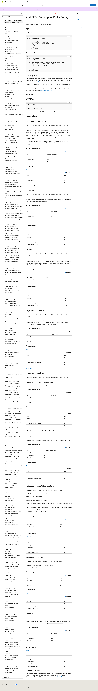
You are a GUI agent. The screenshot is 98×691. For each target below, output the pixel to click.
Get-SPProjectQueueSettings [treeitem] (10, 572)
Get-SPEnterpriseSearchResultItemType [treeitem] (12, 454)
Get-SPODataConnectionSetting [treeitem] (11, 533)
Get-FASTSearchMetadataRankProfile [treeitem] (12, 221)
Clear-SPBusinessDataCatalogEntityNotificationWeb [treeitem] (13, 45)
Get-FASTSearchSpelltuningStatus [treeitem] (11, 261)
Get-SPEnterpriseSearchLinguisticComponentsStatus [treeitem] (14, 400)
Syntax (77, 16)
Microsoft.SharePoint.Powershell (41, 13)
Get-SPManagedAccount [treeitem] (9, 520)
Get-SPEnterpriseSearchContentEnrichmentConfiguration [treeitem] (14, 374)
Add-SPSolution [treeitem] (8, 24)
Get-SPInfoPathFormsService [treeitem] (10, 502)
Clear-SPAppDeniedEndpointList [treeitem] (11, 42)
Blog (17, 687)
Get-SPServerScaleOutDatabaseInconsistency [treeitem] (13, 601)
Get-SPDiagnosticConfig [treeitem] (9, 358)
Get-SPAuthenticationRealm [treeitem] (10, 309)
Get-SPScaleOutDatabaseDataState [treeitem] (11, 585)
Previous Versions (11, 687)
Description (78, 17)
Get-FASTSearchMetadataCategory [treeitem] (11, 208)
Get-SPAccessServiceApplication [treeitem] (11, 265)
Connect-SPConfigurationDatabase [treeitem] (11, 83)
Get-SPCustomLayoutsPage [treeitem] (10, 347)
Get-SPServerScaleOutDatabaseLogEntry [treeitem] (12, 603)
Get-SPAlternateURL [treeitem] (8, 279)
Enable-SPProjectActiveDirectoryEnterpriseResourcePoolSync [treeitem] (14, 157)
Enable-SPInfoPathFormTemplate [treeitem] (11, 153)
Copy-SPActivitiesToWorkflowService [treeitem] (11, 88)
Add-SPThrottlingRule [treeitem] (9, 26)
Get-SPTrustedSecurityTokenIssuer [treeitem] (11, 674)
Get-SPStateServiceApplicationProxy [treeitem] (11, 655)
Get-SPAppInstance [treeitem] (8, 292)
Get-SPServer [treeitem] (7, 596)
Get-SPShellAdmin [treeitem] (8, 625)
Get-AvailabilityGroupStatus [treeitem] (10, 202)
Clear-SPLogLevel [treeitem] (8, 51)
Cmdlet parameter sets (41, 81)
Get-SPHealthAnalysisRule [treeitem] (9, 498)
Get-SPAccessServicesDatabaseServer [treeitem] (12, 270)
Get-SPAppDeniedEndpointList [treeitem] (10, 284)
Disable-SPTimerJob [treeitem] (8, 127)
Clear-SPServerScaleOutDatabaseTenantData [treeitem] (13, 78)
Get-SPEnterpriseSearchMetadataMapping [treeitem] (13, 413)
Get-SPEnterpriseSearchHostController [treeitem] (12, 394)
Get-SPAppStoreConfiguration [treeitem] (10, 303)
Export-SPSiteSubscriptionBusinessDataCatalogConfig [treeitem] (13, 194)
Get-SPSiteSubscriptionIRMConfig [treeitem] (11, 644)
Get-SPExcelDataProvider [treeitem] (9, 485)
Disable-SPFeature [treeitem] (8, 107)
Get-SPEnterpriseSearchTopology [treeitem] (11, 476)
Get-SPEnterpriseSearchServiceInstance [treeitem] (12, 470)
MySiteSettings (30, 368)
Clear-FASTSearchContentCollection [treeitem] (11, 40)
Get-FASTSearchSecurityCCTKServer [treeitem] (11, 228)
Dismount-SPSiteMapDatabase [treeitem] (10, 140)
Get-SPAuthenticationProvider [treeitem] (10, 307)
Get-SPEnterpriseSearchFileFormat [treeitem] (11, 392)
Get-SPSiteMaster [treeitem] (8, 633)
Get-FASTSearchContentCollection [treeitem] (11, 204)
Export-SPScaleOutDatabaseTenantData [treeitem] (12, 189)
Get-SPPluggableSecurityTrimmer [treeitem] (11, 547)
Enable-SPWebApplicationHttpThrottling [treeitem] (12, 173)
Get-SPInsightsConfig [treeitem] (9, 509)
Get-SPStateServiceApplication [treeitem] (10, 653)
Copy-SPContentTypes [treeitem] (9, 92)
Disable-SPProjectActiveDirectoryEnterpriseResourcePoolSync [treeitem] (14, 114)
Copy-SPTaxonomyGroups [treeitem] (10, 98)
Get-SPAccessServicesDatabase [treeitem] (11, 268)
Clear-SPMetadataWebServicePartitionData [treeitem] (13, 53)
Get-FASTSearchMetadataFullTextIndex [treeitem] (12, 215)
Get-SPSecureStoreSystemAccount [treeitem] (11, 592)
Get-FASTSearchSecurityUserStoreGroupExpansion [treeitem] (13, 254)
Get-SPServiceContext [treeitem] (9, 618)
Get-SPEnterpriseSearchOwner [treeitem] (10, 415)
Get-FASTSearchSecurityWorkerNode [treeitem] (12, 257)
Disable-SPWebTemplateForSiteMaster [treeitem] (12, 134)
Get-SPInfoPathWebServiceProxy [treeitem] (11, 507)
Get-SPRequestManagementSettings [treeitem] (12, 575)
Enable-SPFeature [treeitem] (8, 149)
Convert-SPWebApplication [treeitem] (10, 85)
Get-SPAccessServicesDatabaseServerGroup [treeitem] (13, 272)
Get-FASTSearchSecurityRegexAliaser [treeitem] (12, 248)
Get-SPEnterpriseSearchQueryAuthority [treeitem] (12, 436)
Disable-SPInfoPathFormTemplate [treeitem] (11, 111)
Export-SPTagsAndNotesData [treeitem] (10, 199)
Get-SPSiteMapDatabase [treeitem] (9, 631)
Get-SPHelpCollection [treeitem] (9, 500)
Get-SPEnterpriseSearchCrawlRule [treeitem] (11, 390)
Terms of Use (45, 687)
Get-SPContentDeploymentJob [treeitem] (10, 343)
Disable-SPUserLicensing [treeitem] (9, 129)
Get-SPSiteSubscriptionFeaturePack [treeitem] (11, 642)
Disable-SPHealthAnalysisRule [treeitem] (10, 109)
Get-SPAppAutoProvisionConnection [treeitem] (12, 283)
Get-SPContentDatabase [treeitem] (9, 339)
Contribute (22, 687)
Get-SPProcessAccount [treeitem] (9, 549)
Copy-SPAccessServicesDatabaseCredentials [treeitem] (13, 87)
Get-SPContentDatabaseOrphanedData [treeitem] (12, 341)
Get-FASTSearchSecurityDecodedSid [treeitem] (12, 235)
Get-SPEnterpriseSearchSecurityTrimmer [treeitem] (12, 458)
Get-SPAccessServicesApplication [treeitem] (11, 266)
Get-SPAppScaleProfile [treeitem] (9, 296)
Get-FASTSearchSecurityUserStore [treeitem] (11, 252)
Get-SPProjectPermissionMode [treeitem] (10, 570)
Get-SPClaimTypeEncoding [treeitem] (10, 334)
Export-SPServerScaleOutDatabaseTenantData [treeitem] (13, 191)
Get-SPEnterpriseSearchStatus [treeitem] (10, 474)
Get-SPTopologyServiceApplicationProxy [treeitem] (12, 666)
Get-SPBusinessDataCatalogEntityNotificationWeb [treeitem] (13, 322)
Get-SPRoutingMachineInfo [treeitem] (10, 577)
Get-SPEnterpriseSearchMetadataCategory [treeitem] (13, 404)
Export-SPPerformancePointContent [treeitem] (11, 188)
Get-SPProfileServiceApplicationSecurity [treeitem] (12, 555)
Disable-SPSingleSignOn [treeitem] (9, 125)
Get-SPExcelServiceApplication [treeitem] (10, 489)
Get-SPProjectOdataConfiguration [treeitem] (11, 566)
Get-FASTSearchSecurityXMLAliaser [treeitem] (11, 259)
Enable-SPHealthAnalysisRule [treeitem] (10, 151)
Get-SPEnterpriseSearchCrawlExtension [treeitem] (12, 383)
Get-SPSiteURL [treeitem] (7, 650)
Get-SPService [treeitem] (7, 605)
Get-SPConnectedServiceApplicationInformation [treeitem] (13, 336)
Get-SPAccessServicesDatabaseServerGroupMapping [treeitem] (14, 276)
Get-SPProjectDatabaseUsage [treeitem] (10, 559)
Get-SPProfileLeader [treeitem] (8, 553)
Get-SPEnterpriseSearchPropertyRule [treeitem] (12, 417)
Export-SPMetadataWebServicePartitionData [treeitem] (13, 186)
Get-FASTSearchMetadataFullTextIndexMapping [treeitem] (14, 217)
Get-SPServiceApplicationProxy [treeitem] (10, 612)
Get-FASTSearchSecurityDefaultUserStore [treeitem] (12, 237)
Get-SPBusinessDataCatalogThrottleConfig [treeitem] (13, 326)
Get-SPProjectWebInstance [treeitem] (10, 574)
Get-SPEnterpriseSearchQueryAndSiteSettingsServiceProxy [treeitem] (14, 433)
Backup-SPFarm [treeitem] (8, 36)
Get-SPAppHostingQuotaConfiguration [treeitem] (12, 290)
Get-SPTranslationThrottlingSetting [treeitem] (11, 668)
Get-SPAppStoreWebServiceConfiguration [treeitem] (13, 305)
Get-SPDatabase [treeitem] (8, 348)
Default (28, 349)
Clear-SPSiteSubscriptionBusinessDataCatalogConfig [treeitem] (13, 80)
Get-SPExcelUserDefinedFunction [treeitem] (11, 490)
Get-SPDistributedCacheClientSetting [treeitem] (12, 363)
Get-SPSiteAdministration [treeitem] (9, 629)
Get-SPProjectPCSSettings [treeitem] (10, 568)
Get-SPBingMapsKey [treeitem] (8, 314)
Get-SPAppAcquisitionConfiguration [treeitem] (11, 281)
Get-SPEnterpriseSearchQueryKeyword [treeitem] (12, 440)
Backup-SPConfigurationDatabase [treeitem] (11, 31)
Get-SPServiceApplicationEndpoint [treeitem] (11, 609)
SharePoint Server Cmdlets (46, 90)
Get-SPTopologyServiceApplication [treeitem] (11, 664)
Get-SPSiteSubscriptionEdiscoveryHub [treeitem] (12, 638)
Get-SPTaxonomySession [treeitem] (9, 659)
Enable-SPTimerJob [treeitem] (8, 167)
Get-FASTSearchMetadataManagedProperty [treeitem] (13, 219)
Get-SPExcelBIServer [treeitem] (8, 479)
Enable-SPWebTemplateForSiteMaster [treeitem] (12, 175)
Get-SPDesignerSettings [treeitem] (9, 356)
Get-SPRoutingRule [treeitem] (8, 581)
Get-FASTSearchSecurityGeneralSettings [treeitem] (12, 241)
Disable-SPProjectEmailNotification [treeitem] (11, 118)
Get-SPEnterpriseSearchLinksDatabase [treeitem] (12, 403)
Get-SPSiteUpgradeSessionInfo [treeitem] (10, 648)
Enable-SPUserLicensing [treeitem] (9, 169)
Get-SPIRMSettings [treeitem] (8, 515)
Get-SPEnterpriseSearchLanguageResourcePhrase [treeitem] (13, 396)
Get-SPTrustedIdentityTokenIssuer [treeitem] (11, 670)
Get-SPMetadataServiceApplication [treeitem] (11, 524)
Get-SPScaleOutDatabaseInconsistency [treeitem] (12, 586)
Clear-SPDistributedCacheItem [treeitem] (10, 49)
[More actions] (71, 14)
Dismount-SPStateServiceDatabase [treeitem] (11, 142)
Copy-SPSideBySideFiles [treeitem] (9, 94)
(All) (27, 169)
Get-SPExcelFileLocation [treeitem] (9, 487)
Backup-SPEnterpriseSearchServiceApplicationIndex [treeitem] (13, 34)
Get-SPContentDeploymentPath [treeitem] (11, 345)
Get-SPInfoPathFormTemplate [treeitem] (10, 503)
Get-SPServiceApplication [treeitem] (9, 607)
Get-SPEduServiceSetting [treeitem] (9, 365)
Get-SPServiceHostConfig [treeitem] (9, 620)
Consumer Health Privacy (36, 687)
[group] (49, 107)
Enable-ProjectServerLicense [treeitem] (10, 144)
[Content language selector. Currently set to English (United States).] (7, 684)
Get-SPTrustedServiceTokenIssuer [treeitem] (11, 676)
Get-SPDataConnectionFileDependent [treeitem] (12, 352)
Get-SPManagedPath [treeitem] (9, 522)
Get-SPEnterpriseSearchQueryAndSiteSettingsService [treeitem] (14, 422)
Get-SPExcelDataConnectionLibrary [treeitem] (11, 483)
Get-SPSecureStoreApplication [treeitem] (10, 590)
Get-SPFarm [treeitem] (7, 492)
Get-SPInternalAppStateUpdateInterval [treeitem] (12, 513)
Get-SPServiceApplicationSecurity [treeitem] (11, 616)
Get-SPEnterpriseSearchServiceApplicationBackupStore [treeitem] (14, 465)
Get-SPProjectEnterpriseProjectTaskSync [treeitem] (12, 560)
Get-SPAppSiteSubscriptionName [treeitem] (11, 297)
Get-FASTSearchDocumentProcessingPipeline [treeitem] (13, 206)
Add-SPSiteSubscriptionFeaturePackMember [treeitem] (13, 20)
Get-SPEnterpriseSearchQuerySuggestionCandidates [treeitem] (14, 449)
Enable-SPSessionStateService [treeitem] (10, 165)
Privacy (27, 687)
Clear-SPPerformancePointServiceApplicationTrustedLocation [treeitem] (14, 56)
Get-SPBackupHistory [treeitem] (9, 310)
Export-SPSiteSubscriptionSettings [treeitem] (11, 197)
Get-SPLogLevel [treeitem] (8, 518)
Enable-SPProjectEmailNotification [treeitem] (11, 160)
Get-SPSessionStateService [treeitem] (10, 624)
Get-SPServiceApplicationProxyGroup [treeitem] (12, 614)
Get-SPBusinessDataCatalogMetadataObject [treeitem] (13, 325)
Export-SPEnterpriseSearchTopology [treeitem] (11, 182)
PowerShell (31, 13)
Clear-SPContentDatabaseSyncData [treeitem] (11, 47)
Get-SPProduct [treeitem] (7, 551)
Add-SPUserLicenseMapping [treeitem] (10, 27)
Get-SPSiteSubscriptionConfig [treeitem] (10, 637)
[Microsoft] (2, 2)
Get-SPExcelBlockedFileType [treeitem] (10, 481)
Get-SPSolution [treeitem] (7, 651)
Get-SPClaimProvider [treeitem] (9, 330)
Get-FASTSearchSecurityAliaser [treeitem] (10, 226)
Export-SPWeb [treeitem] (7, 200)
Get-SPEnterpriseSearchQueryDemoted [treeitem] (12, 438)
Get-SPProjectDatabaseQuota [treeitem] (10, 557)
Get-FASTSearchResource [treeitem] (9, 222)
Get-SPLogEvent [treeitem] (8, 516)
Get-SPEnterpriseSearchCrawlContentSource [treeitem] (13, 377)
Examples (78, 19)
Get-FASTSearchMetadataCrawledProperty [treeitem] (13, 210)
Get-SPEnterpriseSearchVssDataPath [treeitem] (12, 478)
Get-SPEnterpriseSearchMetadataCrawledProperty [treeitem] (13, 407)
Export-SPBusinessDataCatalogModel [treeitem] (12, 180)
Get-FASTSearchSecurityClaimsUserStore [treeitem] (12, 230)
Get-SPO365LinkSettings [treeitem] (9, 531)
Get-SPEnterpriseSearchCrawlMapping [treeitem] (12, 388)
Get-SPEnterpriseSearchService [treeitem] (10, 459)
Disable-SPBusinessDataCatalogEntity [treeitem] (12, 105)
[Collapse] (21, 14)
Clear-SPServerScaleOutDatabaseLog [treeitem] (12, 76)
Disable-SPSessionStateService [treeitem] (10, 123)
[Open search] (92, 2)
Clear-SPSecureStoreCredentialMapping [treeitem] (12, 67)
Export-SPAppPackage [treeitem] (9, 178)
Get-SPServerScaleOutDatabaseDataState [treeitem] (13, 599)
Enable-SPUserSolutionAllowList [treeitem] (11, 171)
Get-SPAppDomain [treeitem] (8, 288)
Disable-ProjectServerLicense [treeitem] (10, 101)
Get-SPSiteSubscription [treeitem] (9, 635)
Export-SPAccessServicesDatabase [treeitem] (11, 176)
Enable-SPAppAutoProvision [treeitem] (10, 145)
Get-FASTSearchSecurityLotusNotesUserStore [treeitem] (13, 244)
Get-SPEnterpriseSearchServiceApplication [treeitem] (13, 461)
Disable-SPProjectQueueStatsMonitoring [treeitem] (12, 121)
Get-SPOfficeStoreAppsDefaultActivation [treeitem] (12, 537)
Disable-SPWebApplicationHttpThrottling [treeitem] (12, 132)
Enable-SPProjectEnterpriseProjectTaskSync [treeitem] (13, 162)
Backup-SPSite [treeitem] (7, 38)
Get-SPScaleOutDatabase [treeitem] (9, 583)
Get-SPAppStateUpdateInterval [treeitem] (10, 301)
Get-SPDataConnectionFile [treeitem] (10, 350)
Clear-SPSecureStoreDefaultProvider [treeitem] (11, 69)
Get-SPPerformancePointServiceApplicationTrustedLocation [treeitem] (14, 544)
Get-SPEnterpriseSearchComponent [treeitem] (11, 370)
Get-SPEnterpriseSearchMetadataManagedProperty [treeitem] (14, 411)
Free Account (93, 5)
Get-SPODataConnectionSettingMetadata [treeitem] (13, 535)
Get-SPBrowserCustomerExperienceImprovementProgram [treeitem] (14, 318)
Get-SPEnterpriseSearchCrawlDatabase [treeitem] (12, 381)
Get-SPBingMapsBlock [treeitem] (9, 312)
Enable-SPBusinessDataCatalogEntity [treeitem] (12, 147)
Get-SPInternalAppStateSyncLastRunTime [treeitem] (13, 511)
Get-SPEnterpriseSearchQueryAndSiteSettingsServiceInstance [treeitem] (14, 427)
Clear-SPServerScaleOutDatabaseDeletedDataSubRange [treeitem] (14, 72)
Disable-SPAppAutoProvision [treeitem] (10, 103)
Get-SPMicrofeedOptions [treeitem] (9, 528)
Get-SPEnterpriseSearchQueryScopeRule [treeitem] (12, 443)
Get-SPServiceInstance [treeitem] (9, 622)
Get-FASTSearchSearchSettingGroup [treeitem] (12, 224)
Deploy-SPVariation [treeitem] (8, 100)
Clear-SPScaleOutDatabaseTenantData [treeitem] (12, 65)
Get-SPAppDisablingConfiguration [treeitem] (11, 286)
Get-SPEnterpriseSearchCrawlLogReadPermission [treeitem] (13, 386)
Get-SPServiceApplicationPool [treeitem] (10, 611)
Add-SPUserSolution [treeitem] (8, 29)
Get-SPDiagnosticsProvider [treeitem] (10, 361)
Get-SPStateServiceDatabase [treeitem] (10, 657)
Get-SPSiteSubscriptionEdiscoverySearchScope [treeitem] (14, 640)
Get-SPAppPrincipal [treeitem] (8, 294)
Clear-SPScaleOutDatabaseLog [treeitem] (10, 63)
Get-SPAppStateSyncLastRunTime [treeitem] (11, 299)
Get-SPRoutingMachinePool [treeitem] (10, 579)
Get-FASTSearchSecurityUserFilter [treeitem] (11, 250)
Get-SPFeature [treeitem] (7, 496)
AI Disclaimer (4, 687)
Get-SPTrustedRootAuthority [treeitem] (10, 672)
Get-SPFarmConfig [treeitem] (8, 494)
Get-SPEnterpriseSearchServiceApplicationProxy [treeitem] (14, 468)
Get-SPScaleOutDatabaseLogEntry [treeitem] (11, 588)
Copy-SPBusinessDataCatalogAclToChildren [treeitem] (13, 90)
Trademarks (52, 687)
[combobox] (12, 16)
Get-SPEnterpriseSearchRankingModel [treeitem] (12, 452)
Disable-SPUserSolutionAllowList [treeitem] (11, 131)
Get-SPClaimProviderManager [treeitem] (10, 332)
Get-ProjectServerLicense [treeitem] (9, 263)
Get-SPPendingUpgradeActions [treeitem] (11, 539)
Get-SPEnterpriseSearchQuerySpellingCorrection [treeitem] (13, 446)
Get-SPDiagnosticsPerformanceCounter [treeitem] (12, 360)
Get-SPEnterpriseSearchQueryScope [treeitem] (11, 441)
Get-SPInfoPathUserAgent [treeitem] (10, 505)
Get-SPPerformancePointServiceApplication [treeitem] (13, 541)
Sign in (95, 1)
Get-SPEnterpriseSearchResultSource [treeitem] (12, 456)
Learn (27, 13)
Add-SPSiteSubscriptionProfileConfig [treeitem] (12, 22)
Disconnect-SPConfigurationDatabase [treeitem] (12, 136)
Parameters (78, 21)
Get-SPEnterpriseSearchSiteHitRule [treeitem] (11, 472)
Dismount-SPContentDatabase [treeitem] (10, 138)
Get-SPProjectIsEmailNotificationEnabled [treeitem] (12, 564)
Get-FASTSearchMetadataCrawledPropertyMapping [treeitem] (14, 212)
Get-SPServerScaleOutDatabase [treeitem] (11, 598)
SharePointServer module (34, 21)
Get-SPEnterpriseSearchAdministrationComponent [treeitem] (13, 368)
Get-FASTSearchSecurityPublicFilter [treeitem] (11, 246)
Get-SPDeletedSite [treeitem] (8, 354)
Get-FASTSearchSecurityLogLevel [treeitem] (11, 243)
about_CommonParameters (60, 676)
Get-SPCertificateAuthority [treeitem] (10, 328)
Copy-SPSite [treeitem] (7, 96)
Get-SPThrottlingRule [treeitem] (9, 661)
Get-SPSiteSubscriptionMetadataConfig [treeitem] (12, 646)
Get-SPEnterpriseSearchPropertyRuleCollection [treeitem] (13, 419)
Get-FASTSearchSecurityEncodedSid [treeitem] (11, 239)
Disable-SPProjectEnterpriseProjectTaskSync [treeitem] (13, 120)
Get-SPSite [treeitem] (7, 627)
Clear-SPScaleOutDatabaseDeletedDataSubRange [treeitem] (13, 61)
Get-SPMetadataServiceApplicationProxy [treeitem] (12, 526)
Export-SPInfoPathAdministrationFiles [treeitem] (12, 184)
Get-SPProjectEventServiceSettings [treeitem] (11, 562)
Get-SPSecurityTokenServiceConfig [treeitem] (11, 594)
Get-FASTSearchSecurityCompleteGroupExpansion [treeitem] (13, 232)
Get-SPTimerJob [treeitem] (8, 663)
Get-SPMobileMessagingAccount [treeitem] (11, 529)
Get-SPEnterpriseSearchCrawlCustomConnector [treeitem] (14, 379)
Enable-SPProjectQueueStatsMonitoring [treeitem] (12, 164)
